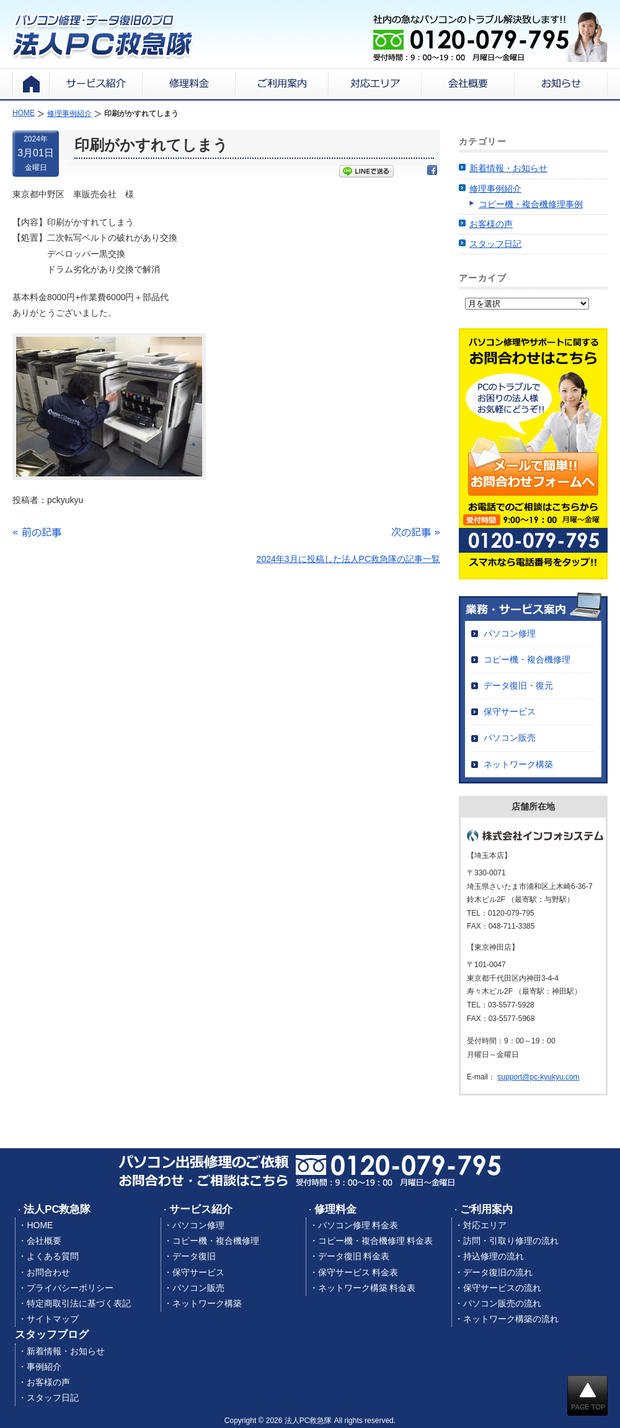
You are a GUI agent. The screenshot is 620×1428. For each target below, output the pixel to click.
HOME (40, 1225)
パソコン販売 (510, 738)
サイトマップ (53, 1319)
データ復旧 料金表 (354, 1256)
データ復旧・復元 (518, 685)
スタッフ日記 (495, 244)
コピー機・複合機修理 (527, 659)
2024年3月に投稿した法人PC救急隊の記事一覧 (348, 559)
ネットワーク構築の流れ (511, 1319)
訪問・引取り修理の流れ (511, 1241)
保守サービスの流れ (502, 1288)
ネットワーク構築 (518, 764)
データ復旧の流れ (498, 1272)
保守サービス (510, 711)
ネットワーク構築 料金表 (367, 1288)
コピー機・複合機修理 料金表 (375, 1241)
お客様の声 (491, 224)
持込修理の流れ (493, 1256)
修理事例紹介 (495, 189)
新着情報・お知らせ (508, 168)
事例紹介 (44, 1367)
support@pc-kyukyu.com (538, 1077)
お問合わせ (48, 1272)
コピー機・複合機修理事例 (531, 204)
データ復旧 (194, 1256)
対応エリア (485, 1225)
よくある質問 (53, 1256)
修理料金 (335, 1209)
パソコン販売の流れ (502, 1303)
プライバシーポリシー (70, 1288)
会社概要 (44, 1241)
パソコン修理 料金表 (358, 1225)
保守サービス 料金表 (358, 1272)
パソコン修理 (510, 633)
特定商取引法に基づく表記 (79, 1303)
